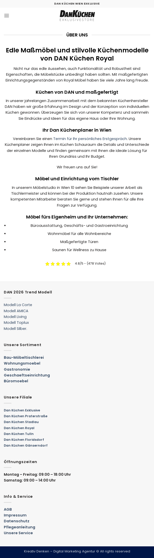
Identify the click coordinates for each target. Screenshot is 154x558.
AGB (8, 509)
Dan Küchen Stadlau (21, 422)
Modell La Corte (18, 304)
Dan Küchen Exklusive (22, 410)
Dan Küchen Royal (19, 428)
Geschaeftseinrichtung (27, 375)
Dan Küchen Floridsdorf (24, 439)
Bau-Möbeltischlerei (24, 357)
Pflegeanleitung (19, 527)
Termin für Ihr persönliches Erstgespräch (90, 138)
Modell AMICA (16, 310)
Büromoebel (16, 381)
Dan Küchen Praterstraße (25, 416)
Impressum (15, 515)
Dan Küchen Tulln (19, 434)
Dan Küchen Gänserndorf (26, 445)
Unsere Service (18, 532)
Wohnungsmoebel (22, 363)
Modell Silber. (15, 328)
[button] (6, 16)
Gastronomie (17, 369)
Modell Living (15, 316)
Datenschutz (16, 521)
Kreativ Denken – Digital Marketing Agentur (59, 551)
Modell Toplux (16, 322)
